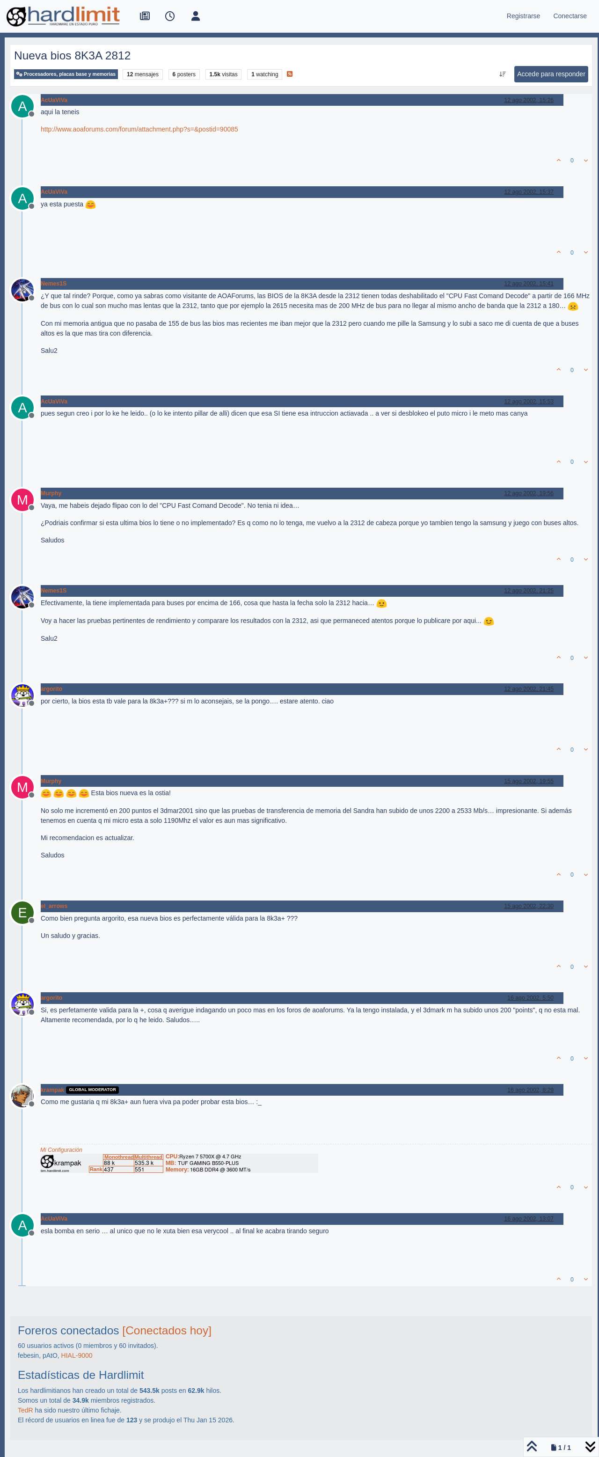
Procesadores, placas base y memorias (66, 74)
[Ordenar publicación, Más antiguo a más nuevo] (503, 74)
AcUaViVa (54, 100)
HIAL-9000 (77, 1355)
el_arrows (54, 906)
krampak (52, 1090)
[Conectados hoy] (167, 1330)
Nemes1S (53, 283)
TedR (25, 1410)
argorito (51, 689)
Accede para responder (551, 74)
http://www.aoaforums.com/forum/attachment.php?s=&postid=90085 (139, 129)
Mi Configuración (61, 1150)
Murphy (51, 493)
